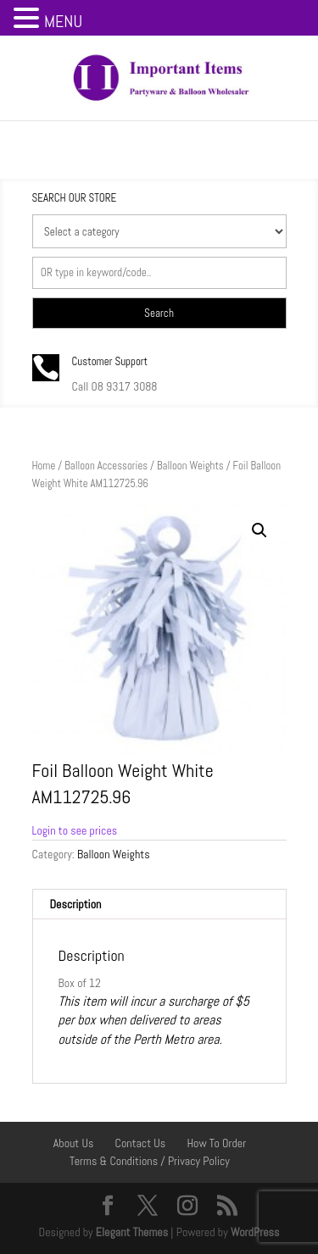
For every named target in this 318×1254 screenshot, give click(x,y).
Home (44, 465)
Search (159, 313)
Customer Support (110, 361)
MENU (63, 21)
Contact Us (140, 1143)
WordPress (255, 1232)
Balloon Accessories (106, 465)
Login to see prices (75, 830)
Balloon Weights (190, 465)
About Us (73, 1143)
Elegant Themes (132, 1232)
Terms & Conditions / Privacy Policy (150, 1160)
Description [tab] (76, 904)
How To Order (216, 1143)
